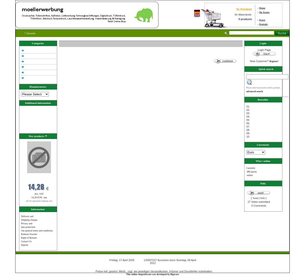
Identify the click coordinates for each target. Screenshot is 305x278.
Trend (255, 198)
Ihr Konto (264, 12)
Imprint (24, 245)
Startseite (30, 33)
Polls (262, 198)
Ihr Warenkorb (244, 9)
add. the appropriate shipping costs (39, 201)
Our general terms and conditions (37, 230)
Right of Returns (29, 237)
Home (262, 8)
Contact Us (26, 241)
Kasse (262, 20)
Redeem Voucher (29, 234)
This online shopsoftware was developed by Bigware (152, 274)
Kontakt (263, 24)
